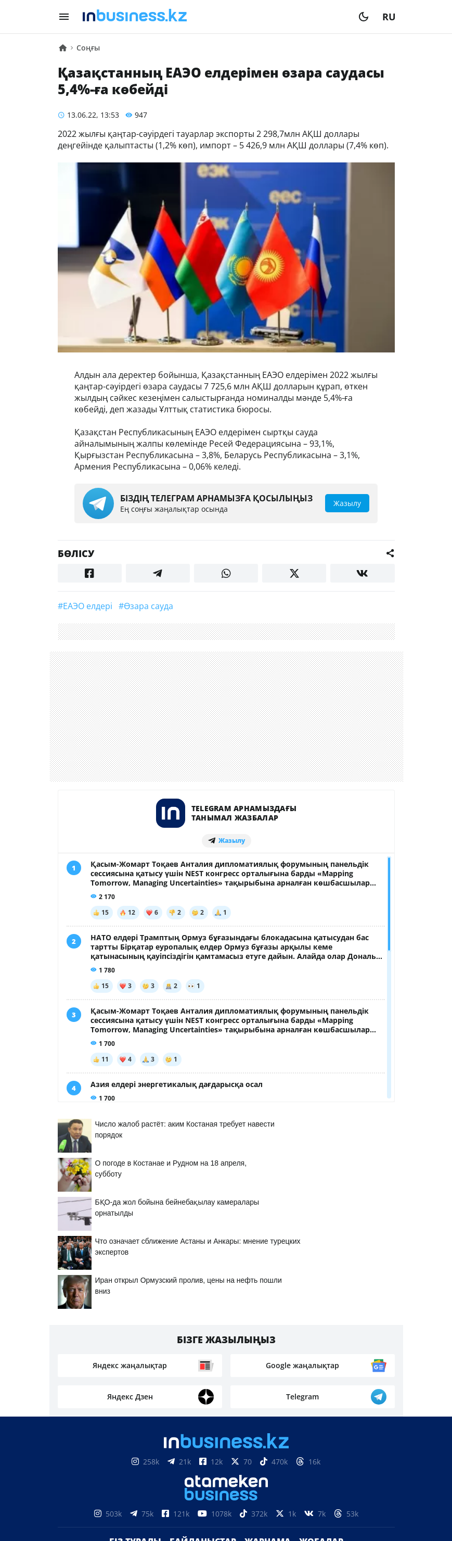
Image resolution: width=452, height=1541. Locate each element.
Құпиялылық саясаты (226, 1515)
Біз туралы (135, 1332)
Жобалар (321, 1332)
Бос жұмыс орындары (194, 1348)
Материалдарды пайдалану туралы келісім (226, 1463)
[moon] (363, 16)
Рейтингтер (284, 1348)
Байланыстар (203, 1332)
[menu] (63, 16)
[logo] (213, 16)
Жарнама (267, 1332)
